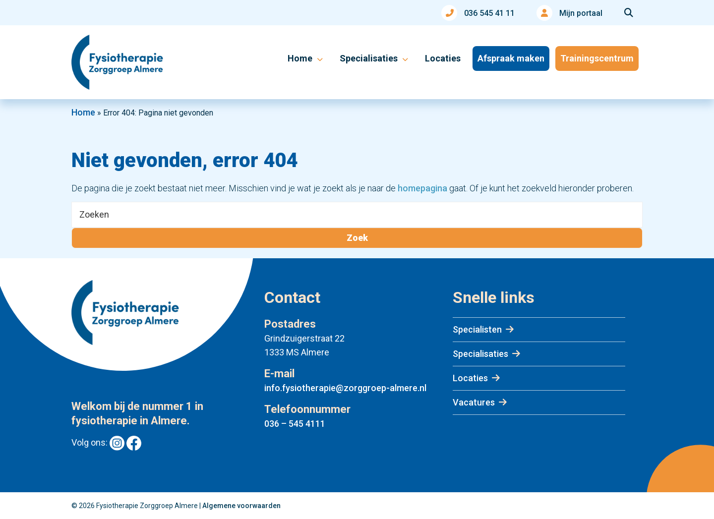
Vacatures (474, 402)
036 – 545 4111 (294, 423)
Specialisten (477, 329)
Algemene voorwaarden (241, 506)
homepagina (422, 188)
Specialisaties (480, 353)
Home (83, 112)
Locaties (470, 378)
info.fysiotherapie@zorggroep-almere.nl (345, 388)
